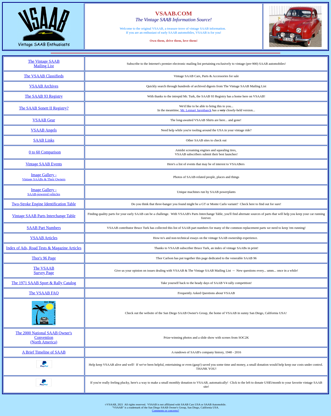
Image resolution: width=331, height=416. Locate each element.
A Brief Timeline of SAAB (43, 352)
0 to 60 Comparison (45, 152)
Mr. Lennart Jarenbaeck (195, 110)
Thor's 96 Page (44, 258)
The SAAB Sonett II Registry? (43, 108)
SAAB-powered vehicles (44, 194)
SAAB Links (43, 140)
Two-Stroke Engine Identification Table (44, 204)
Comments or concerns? (165, 410)
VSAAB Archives (43, 86)
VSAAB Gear (44, 120)
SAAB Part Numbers (44, 228)
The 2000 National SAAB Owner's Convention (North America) (44, 337)
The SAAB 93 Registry (44, 96)
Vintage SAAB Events (44, 164)
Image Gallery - (44, 175)
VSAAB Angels (44, 130)
